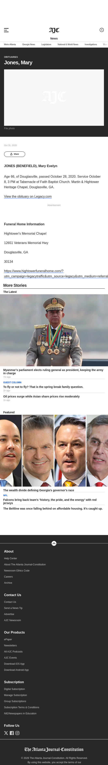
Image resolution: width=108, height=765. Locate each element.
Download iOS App (14, 663)
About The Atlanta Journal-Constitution (25, 564)
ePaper (8, 639)
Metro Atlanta (10, 45)
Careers (8, 576)
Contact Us (12, 595)
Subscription (14, 682)
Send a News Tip (13, 608)
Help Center (10, 558)
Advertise (9, 614)
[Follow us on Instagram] (17, 733)
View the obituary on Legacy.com (28, 196)
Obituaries (11, 57)
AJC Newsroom (12, 620)
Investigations (91, 45)
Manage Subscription (15, 695)
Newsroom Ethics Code (16, 570)
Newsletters (10, 645)
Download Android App (16, 670)
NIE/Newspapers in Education (20, 713)
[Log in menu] (102, 30)
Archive (8, 582)
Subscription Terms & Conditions (21, 707)
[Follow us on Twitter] (6, 733)
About (8, 551)
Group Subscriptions (15, 701)
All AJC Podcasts (13, 651)
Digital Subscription (14, 689)
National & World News (68, 45)
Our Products (14, 632)
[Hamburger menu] (6, 30)
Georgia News (28, 45)
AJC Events (10, 657)
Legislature (46, 45)
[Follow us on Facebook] (12, 733)
